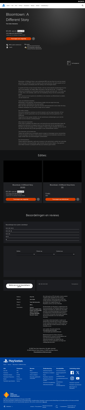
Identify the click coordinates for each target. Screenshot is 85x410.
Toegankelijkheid (34, 372)
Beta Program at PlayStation (73, 387)
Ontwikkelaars (59, 382)
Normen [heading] (32, 368)
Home (4, 364)
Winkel (37, 5)
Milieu (31, 370)
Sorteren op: (59, 251)
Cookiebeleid (63, 406)
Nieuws (32, 5)
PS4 (16, 5)
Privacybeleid (38, 406)
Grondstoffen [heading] (60, 368)
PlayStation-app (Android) (75, 384)
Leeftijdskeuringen (60, 376)
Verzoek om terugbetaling (49, 382)
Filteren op (39, 251)
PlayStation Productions (8, 377)
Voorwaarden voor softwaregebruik (72, 406)
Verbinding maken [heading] (75, 368)
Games (8, 5)
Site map (57, 406)
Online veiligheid (33, 374)
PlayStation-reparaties (48, 377)
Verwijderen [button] (75, 284)
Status (44, 374)
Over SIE (5, 370)
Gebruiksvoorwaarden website (47, 406)
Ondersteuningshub (47, 370)
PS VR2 (18, 374)
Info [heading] (4, 368)
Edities (18, 251)
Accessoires (26, 5)
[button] (19, 286)
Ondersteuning (44, 5)
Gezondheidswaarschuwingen (50, 330)
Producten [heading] (20, 368)
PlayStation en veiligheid (48, 372)
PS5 (12, 5)
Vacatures (5, 372)
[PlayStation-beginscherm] (3, 5)
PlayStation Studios (7, 374)
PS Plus (20, 5)
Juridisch (32, 406)
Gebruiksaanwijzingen (48, 384)
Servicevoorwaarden (61, 370)
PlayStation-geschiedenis (9, 381)
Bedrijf (4, 379)
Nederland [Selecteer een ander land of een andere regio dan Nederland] (8, 406)
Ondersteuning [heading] (47, 368)
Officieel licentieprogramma (60, 384)
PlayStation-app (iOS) (74, 382)
